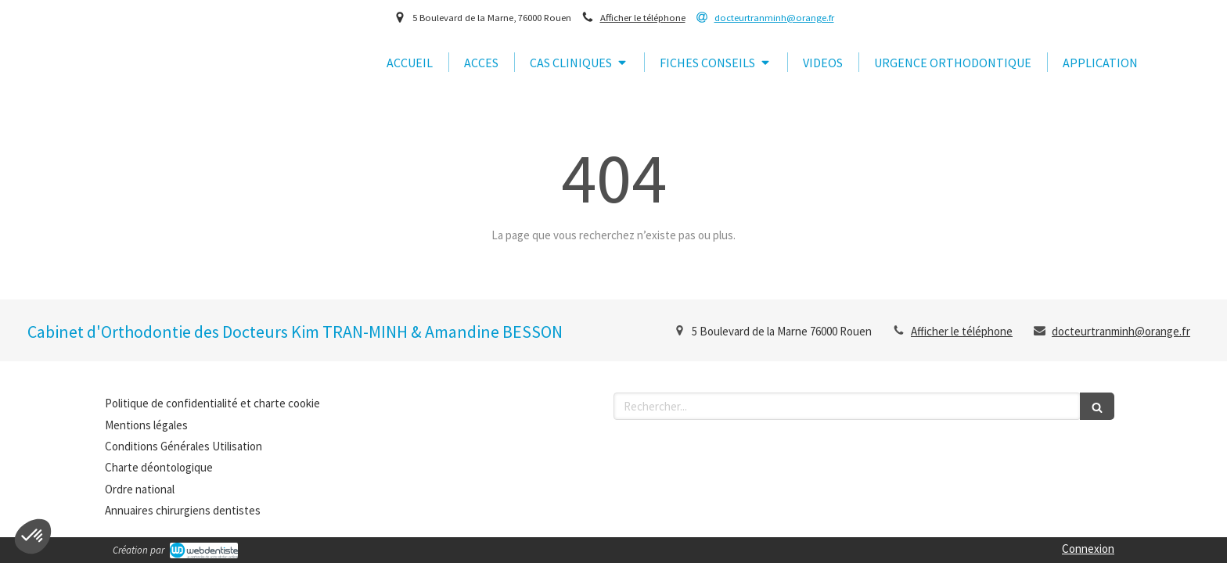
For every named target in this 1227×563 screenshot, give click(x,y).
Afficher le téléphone (642, 17)
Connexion (1088, 548)
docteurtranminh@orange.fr (1121, 331)
